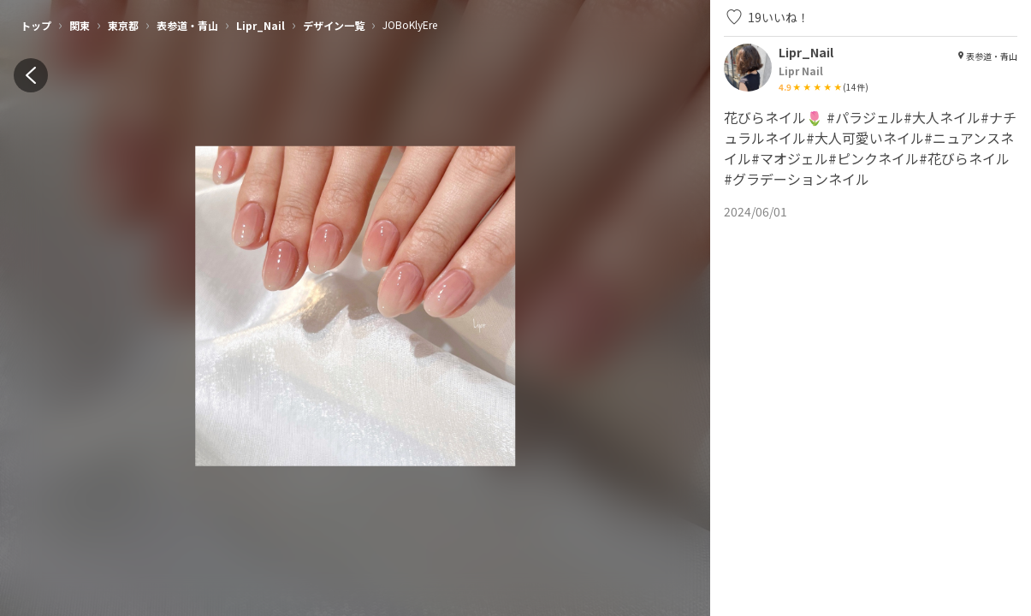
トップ (36, 25)
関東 (79, 25)
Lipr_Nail (260, 25)
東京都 (123, 25)
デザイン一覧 (333, 25)
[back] (31, 75)
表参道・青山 (187, 25)
